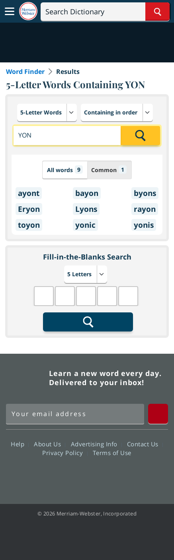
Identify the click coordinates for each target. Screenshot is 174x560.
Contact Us (145, 444)
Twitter (72, 475)
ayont (28, 193)
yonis (144, 225)
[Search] (105, 11)
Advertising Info (96, 444)
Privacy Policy (64, 453)
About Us (49, 444)
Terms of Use (112, 453)
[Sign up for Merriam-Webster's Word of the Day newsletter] (75, 414)
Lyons (86, 209)
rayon (145, 209)
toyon (29, 225)
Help (20, 444)
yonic (85, 225)
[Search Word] (157, 11)
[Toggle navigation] (9, 11)
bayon (86, 193)
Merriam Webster (26, 378)
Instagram (130, 475)
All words (65, 169)
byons (145, 193)
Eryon (29, 209)
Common (109, 169)
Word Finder (25, 71)
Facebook (44, 475)
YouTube (101, 475)
